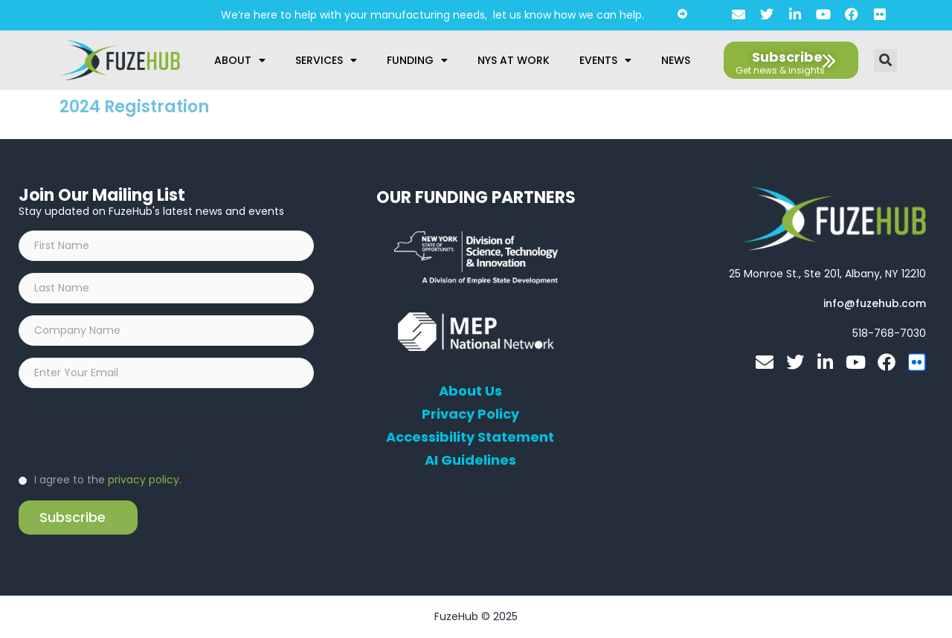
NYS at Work (513, 60)
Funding (417, 60)
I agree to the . (112, 479)
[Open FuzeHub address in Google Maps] (827, 273)
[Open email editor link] (874, 303)
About (240, 60)
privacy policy (143, 479)
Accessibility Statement (470, 437)
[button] (885, 60)
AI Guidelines (470, 460)
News (675, 60)
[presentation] (132, 429)
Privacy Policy (470, 414)
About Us (470, 391)
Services (326, 60)
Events (605, 60)
